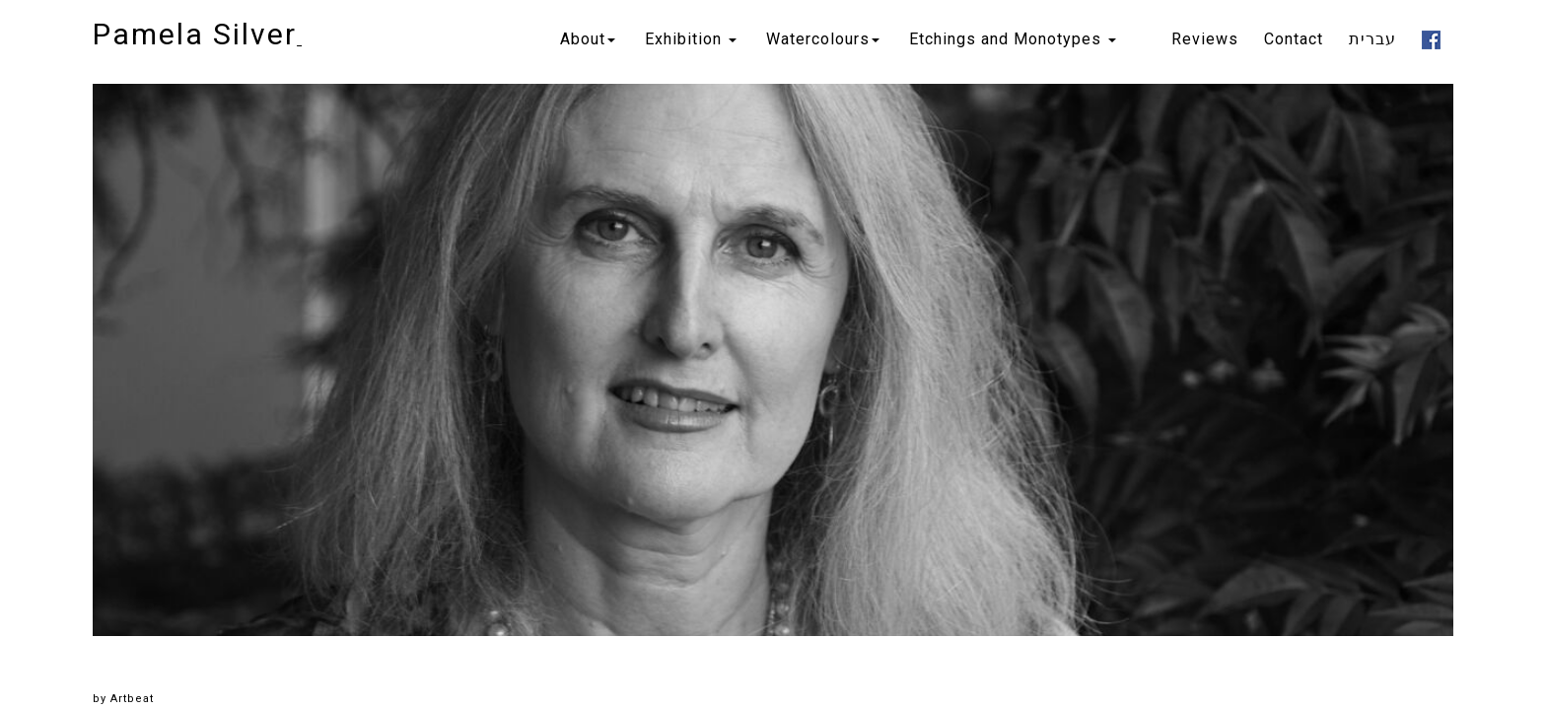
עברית (1372, 39)
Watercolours (822, 39)
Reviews (1204, 39)
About (587, 39)
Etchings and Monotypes (1012, 39)
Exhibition (691, 39)
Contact (1293, 39)
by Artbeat (123, 698)
